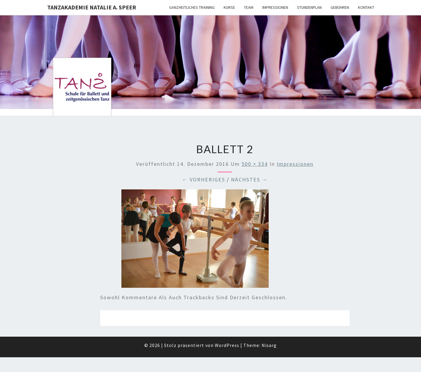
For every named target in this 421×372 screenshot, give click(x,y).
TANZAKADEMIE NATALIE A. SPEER (91, 7)
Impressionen (275, 7)
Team (248, 7)
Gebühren (340, 7)
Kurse (229, 7)
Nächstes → (249, 179)
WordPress (227, 345)
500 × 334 (255, 164)
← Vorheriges (203, 179)
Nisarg (269, 345)
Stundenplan (309, 7)
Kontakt (366, 7)
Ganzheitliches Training (192, 7)
